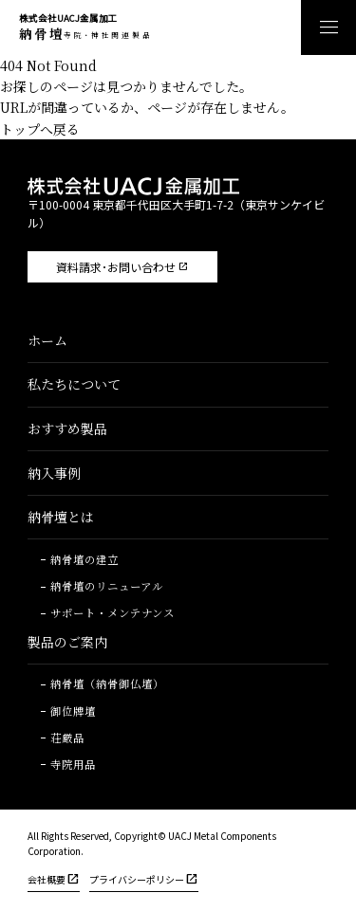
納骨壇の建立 (84, 560)
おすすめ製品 (67, 428)
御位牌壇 (73, 712)
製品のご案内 (67, 641)
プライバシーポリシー (136, 879)
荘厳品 (67, 738)
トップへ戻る (40, 128)
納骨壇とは (61, 516)
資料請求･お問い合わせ (116, 267)
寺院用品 (73, 765)
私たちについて (74, 383)
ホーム (47, 340)
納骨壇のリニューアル (106, 586)
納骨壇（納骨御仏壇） (107, 684)
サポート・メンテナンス (112, 613)
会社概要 (47, 879)
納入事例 (54, 473)
